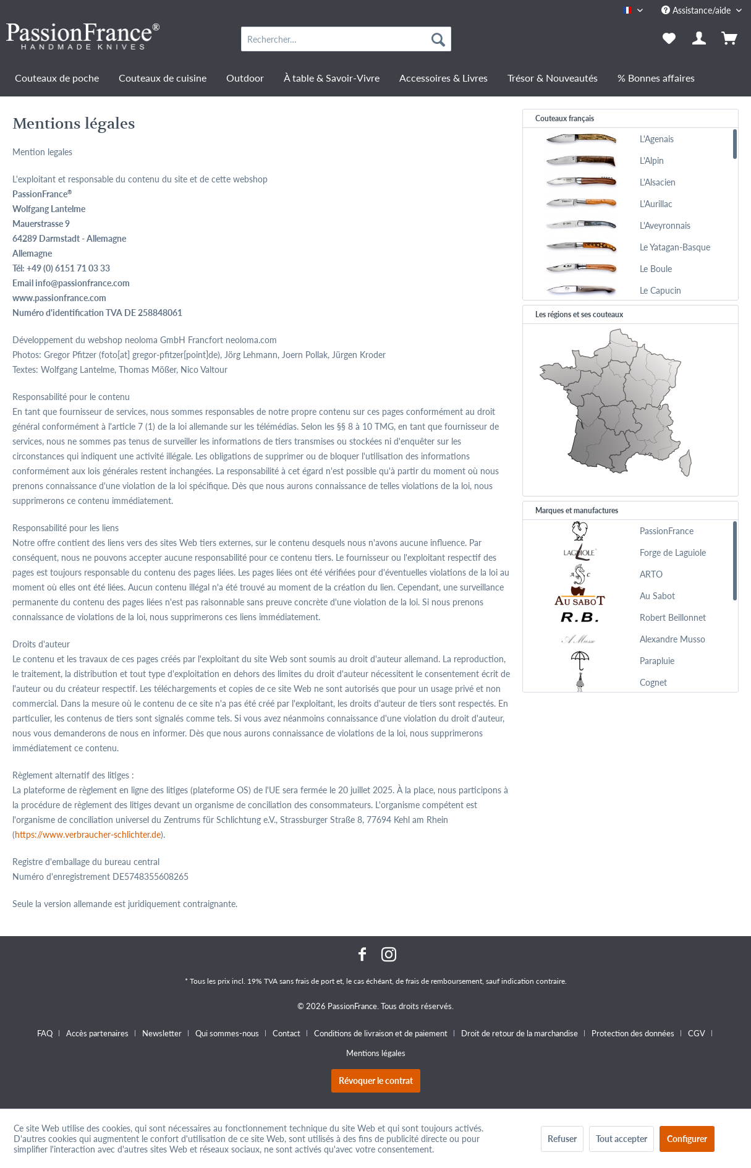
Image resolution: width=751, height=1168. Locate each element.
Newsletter (162, 1033)
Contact (286, 1033)
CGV (696, 1033)
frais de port (314, 981)
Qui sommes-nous (227, 1033)
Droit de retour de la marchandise (519, 1033)
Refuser (562, 1138)
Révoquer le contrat (376, 1080)
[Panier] (731, 39)
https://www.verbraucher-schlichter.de (88, 834)
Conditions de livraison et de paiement (381, 1033)
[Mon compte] (699, 39)
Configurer (687, 1138)
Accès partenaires (97, 1033)
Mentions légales (375, 1053)
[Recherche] (438, 39)
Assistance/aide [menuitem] (697, 10)
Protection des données (633, 1033)
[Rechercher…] (346, 39)
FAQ (45, 1033)
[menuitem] (346, 39)
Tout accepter (621, 1138)
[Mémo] (669, 39)
